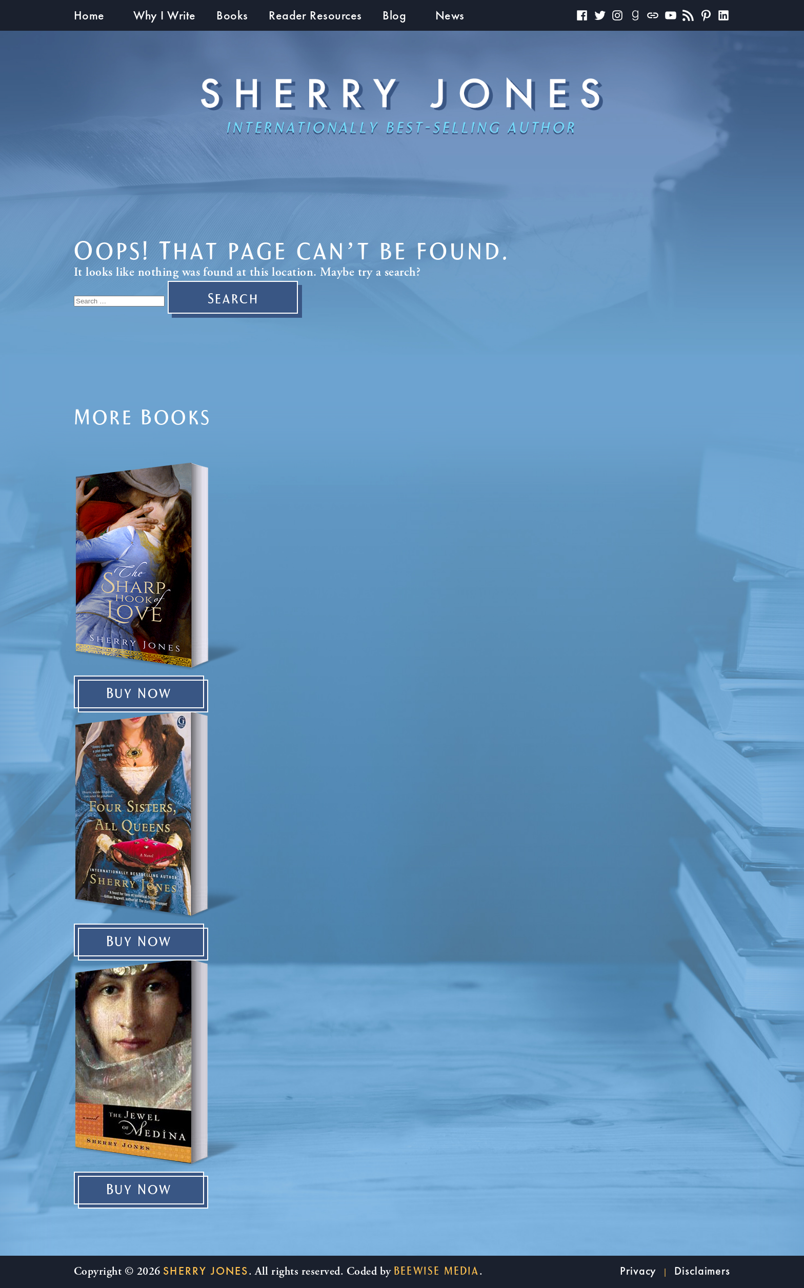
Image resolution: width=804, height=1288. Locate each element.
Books (232, 15)
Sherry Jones (205, 1270)
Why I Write (164, 15)
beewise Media (436, 1271)
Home (89, 15)
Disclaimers (702, 1270)
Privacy (638, 1270)
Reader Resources (315, 15)
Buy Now (139, 694)
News (450, 15)
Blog (394, 15)
